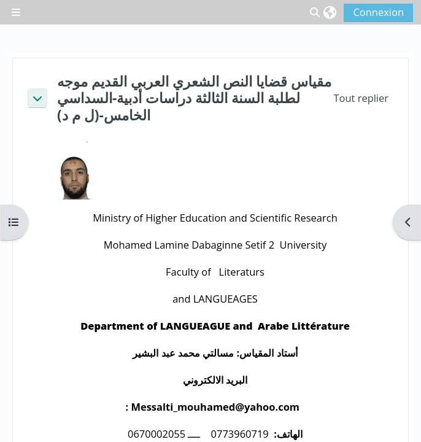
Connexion (378, 12)
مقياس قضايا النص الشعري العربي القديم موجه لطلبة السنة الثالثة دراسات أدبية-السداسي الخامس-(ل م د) (194, 98)
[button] (330, 12)
